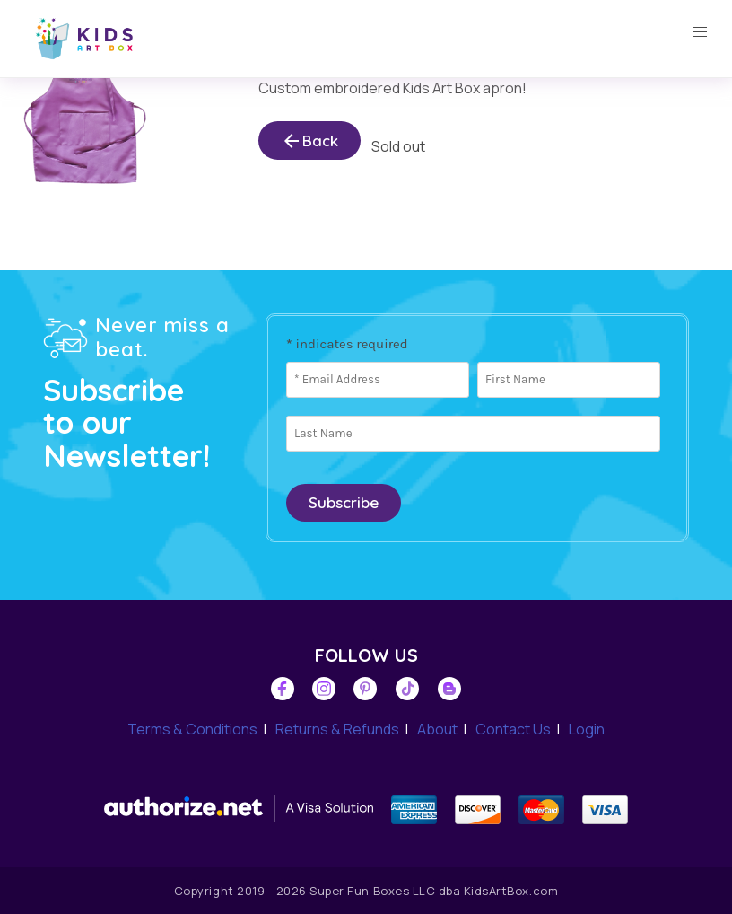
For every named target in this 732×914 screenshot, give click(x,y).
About (437, 729)
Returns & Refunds (337, 729)
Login (587, 729)
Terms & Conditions (192, 729)
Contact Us (513, 729)
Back (309, 141)
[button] (699, 32)
